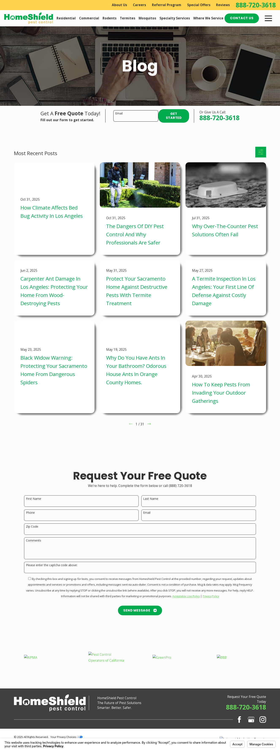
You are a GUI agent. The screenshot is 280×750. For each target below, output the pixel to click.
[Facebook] (239, 719)
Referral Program (166, 5)
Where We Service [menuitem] (208, 18)
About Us (119, 5)
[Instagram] (263, 719)
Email (119, 113)
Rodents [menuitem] (109, 18)
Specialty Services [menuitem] (175, 18)
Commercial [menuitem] (89, 18)
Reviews (223, 5)
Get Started (174, 116)
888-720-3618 (256, 5)
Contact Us (242, 18)
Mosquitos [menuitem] (147, 18)
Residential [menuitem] (66, 18)
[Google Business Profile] (251, 719)
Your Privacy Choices (66, 737)
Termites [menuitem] (127, 18)
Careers (139, 5)
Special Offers (198, 5)
